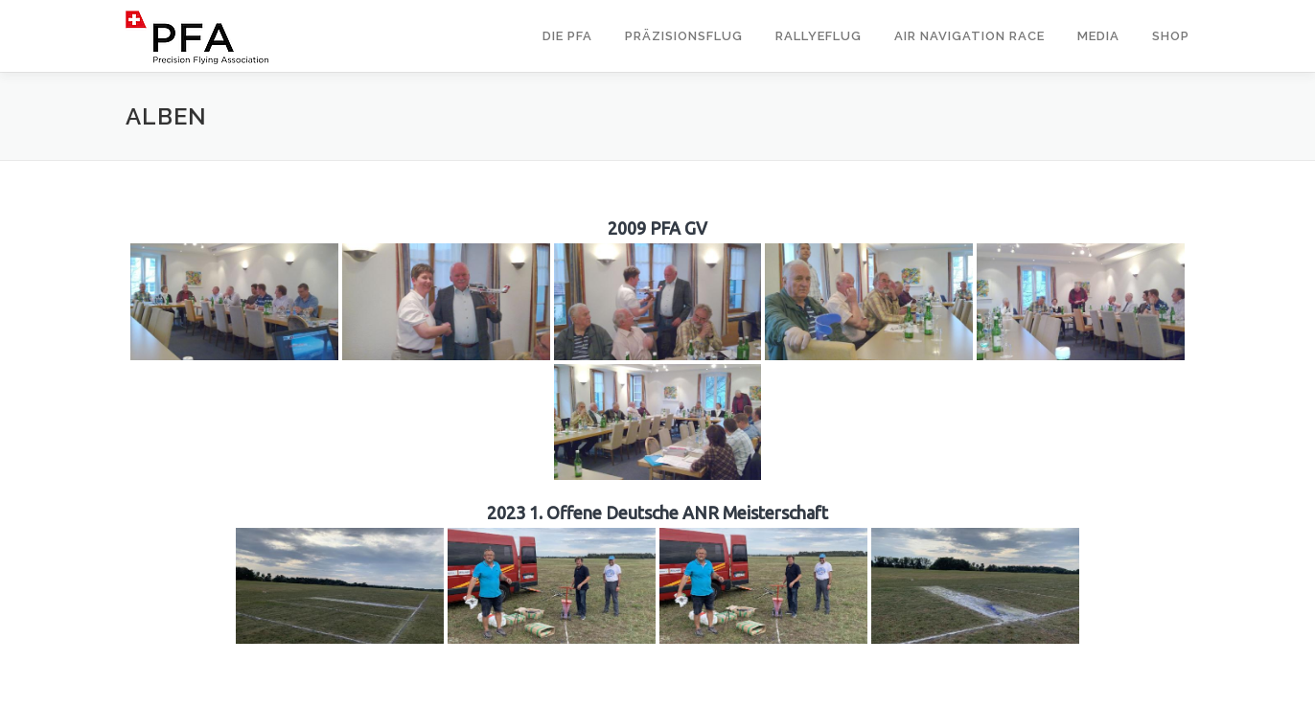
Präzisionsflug (684, 36)
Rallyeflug (818, 36)
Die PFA (567, 36)
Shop (1170, 36)
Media (1098, 36)
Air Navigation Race (969, 36)
